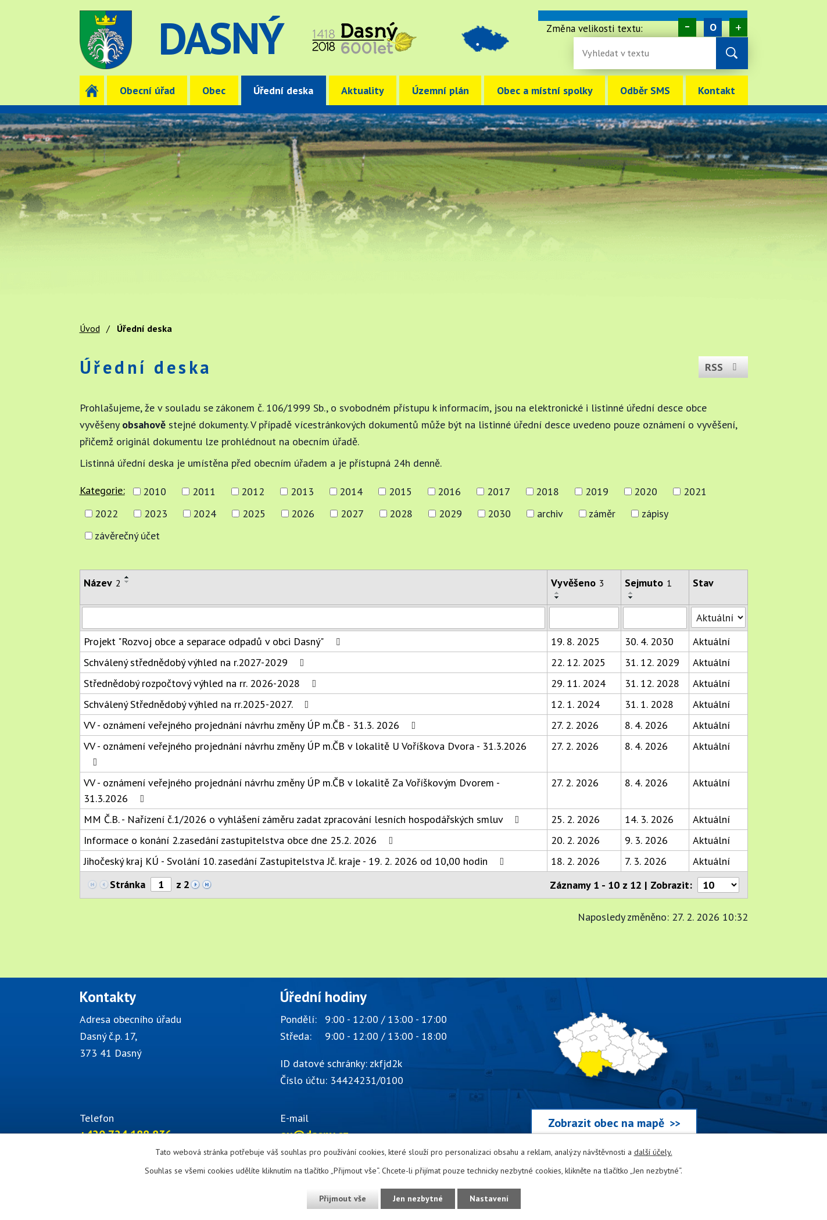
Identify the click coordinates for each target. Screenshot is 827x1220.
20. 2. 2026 (575, 840)
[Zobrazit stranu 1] (161, 884)
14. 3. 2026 (649, 819)
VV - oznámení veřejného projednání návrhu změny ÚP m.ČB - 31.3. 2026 (252, 725)
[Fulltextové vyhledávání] (620, 53)
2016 (449, 491)
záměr (602, 513)
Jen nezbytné (418, 1198)
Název (102, 582)
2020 (645, 491)
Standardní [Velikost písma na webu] (713, 27)
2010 (154, 491)
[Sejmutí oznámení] (655, 618)
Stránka (127, 884)
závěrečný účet (127, 535)
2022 (106, 513)
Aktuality (362, 90)
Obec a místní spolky (545, 90)
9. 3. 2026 (646, 840)
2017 (498, 491)
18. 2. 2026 (575, 861)
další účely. (653, 1152)
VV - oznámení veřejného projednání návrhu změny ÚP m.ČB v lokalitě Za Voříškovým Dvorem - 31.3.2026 (291, 790)
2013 (302, 491)
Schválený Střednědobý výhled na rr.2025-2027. (199, 704)
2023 (155, 513)
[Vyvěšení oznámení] (584, 618)
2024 (204, 513)
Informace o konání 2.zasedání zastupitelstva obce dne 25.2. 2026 (241, 840)
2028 (401, 513)
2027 (352, 513)
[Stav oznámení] (718, 617)
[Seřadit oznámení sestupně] (127, 581)
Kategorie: (102, 490)
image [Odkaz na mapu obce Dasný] (485, 39)
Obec (213, 90)
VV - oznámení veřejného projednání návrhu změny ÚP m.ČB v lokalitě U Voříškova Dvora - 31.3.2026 (305, 753)
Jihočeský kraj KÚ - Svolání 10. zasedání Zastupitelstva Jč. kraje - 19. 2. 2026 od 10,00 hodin (296, 861)
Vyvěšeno (577, 582)
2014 (351, 491)
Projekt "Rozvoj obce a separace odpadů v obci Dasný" (214, 641)
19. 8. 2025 (575, 641)
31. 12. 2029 (652, 662)
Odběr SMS (645, 90)
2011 (204, 491)
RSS (723, 367)
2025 (254, 513)
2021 (695, 491)
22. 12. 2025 (578, 662)
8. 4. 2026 (646, 725)
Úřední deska (283, 90)
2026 (302, 513)
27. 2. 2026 (575, 725)
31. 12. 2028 (652, 683)
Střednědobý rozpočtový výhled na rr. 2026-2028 (202, 683)
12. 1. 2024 (575, 704)
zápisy (655, 513)
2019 (596, 491)
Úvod (92, 90)
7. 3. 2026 (646, 861)
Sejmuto (648, 582)
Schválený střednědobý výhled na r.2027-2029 (196, 662)
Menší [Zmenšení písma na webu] (687, 27)
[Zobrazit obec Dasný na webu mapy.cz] (614, 1065)
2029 (450, 513)
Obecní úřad (147, 90)
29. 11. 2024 (578, 683)
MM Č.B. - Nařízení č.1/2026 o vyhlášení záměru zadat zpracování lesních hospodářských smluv (304, 819)
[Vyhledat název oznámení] (313, 618)
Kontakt (716, 90)
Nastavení (489, 1198)
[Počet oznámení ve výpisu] (718, 885)
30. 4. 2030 (649, 641)
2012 (252, 491)
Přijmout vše (342, 1198)
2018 (547, 491)
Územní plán (440, 90)
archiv (550, 513)
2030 (499, 513)
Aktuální (711, 641)
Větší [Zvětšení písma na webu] (738, 27)
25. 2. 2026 (575, 819)
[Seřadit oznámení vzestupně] (127, 577)
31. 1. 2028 (649, 704)
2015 (400, 491)
